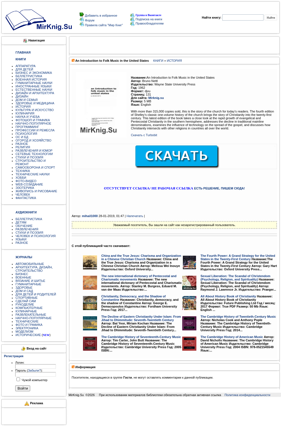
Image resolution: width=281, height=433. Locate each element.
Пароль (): (29, 370)
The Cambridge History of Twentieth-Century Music (238, 316)
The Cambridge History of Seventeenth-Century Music (141, 337)
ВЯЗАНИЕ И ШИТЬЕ (30, 280)
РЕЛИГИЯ (23, 147)
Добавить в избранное (100, 15)
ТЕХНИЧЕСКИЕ (27, 321)
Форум (89, 20)
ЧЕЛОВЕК (23, 194)
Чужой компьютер (34, 380)
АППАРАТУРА (26, 66)
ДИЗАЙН (22, 96)
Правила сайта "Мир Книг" (103, 25)
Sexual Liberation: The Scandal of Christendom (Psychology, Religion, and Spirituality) (236, 277)
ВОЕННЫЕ (23, 277)
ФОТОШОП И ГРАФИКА (33, 120)
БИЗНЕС (22, 274)
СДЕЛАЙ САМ (26, 301)
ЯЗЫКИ (21, 239)
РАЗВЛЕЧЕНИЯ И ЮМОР (34, 150)
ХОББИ (21, 177)
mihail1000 (90, 216)
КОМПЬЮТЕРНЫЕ (29, 308)
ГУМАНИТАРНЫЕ (28, 284)
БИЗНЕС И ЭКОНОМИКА (34, 72)
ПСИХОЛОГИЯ (26, 133)
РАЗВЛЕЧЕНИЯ (27, 229)
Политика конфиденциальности (247, 395)
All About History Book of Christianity (228, 296)
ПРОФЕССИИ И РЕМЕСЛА (35, 130)
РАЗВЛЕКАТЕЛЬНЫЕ (31, 314)
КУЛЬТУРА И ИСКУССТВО (35, 110)
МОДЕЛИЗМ (24, 331)
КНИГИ (158, 60)
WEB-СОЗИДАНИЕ (29, 184)
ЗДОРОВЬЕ (24, 287)
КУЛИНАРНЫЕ (26, 311)
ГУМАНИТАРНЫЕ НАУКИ (34, 83)
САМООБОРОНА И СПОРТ (35, 167)
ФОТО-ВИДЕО (26, 181)
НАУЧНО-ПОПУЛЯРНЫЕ (34, 318)
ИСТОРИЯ (23, 106)
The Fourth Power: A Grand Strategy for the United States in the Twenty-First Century (238, 257)
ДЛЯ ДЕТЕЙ (24, 69)
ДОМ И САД (24, 291)
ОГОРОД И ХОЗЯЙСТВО (33, 140)
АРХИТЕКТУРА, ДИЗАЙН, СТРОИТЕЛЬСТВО (34, 269)
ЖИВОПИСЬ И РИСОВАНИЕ (36, 191)
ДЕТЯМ (21, 222)
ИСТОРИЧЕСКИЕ (28, 335)
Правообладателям (146, 23)
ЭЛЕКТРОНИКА (27, 328)
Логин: (20, 362)
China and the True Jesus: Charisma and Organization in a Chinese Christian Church (141, 257)
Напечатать (134, 216)
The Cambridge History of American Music (232, 337)
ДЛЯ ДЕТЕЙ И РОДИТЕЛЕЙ (36, 294)
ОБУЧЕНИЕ (24, 225)
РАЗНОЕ (22, 143)
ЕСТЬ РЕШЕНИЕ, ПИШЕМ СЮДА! (219, 188)
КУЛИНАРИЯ (25, 113)
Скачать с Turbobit (144, 135)
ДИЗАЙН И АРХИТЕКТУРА (35, 93)
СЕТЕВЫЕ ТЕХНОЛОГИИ (34, 154)
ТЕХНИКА (23, 171)
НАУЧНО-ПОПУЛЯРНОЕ (33, 123)
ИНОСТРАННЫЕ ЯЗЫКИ (33, 86)
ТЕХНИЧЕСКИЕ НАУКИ (33, 174)
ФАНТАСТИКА (26, 198)
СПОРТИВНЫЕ (27, 297)
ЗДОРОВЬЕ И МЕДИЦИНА (35, 103)
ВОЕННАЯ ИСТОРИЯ (31, 79)
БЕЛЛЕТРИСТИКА (29, 76)
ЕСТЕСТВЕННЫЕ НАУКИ (34, 89)
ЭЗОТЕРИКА (25, 187)
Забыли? (34, 370)
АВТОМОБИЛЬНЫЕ (30, 264)
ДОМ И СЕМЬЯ (27, 99)
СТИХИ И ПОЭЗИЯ (29, 157)
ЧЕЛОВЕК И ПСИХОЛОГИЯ (36, 236)
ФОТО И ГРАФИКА (29, 324)
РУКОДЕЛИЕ (25, 304)
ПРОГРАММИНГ (27, 127)
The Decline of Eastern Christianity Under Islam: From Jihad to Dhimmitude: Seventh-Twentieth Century (141, 318)
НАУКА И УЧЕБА (28, 116)
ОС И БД (22, 137)
